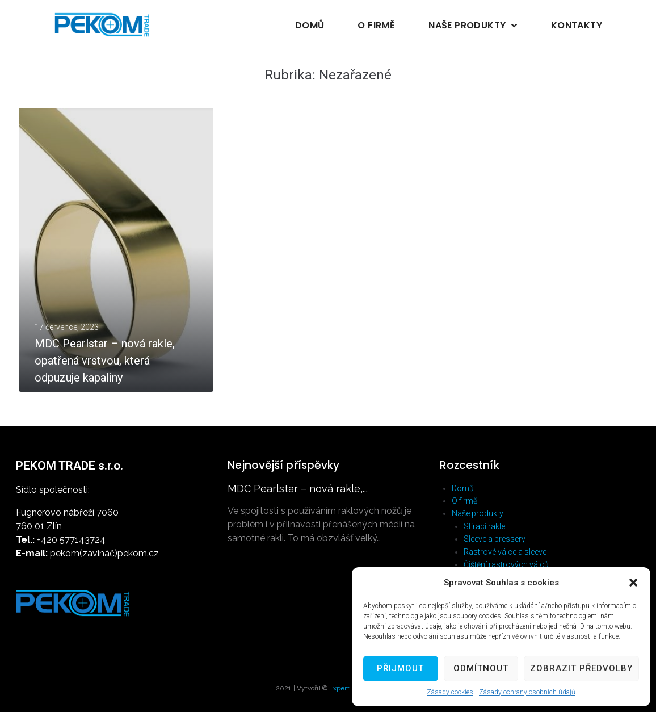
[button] (633, 582)
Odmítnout (480, 668)
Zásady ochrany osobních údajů (527, 692)
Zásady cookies (450, 692)
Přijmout (400, 668)
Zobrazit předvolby (581, 668)
